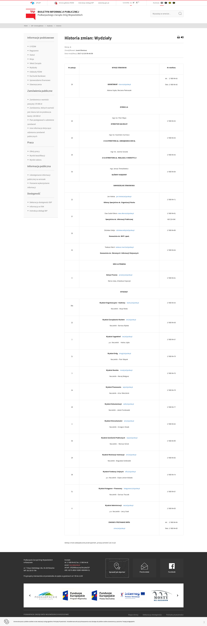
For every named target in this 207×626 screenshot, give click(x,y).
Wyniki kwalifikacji (37, 155)
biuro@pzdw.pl (74, 565)
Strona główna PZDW (64, 3)
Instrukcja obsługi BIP (86, 3)
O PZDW (32, 46)
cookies (31, 621)
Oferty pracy (34, 151)
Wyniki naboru (35, 160)
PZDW (26, 26)
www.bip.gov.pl (103, 3)
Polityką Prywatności (59, 621)
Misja (31, 59)
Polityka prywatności (175, 614)
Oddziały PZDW (35, 71)
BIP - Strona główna (37, 26)
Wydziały (50, 26)
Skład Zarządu (35, 63)
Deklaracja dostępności (152, 614)
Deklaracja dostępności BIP (40, 202)
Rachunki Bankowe (37, 76)
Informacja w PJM (36, 206)
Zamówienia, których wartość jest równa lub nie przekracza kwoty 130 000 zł (40, 112)
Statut (32, 55)
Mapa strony (133, 614)
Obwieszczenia (35, 84)
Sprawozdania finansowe (39, 80)
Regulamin (34, 50)
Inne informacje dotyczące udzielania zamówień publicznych (39, 132)
